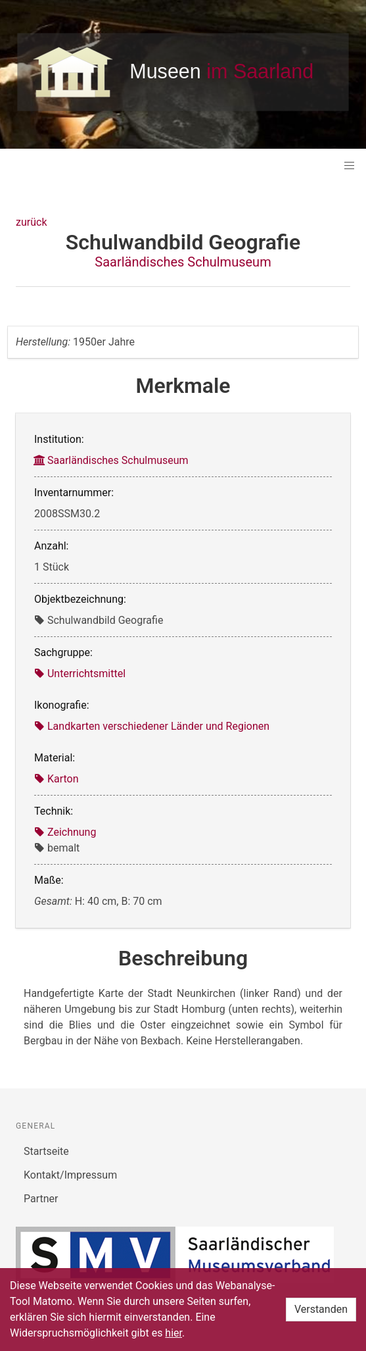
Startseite (46, 1151)
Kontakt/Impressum (70, 1175)
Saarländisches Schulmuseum (183, 262)
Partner (41, 1198)
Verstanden (321, 1309)
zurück (31, 222)
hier (173, 1333)
